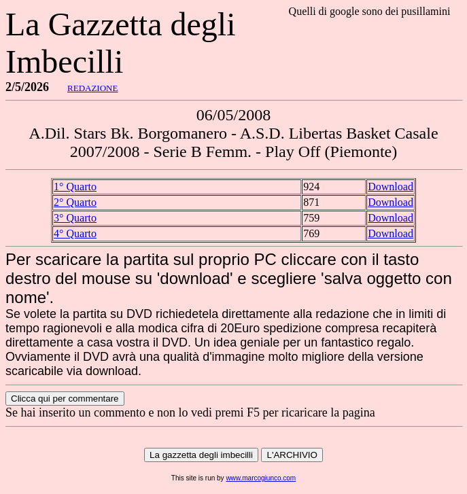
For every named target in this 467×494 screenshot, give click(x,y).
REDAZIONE (92, 88)
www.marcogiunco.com (261, 478)
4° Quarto (75, 233)
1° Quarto (75, 186)
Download (390, 186)
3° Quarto (75, 218)
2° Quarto (75, 202)
